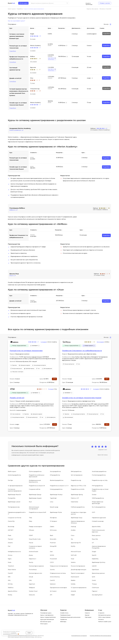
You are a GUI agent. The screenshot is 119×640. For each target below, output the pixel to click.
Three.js (94, 584)
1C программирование (15, 485)
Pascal (31, 542)
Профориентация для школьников (70, 617)
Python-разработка (35, 471)
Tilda (30, 517)
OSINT (31, 535)
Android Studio (33, 551)
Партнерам (88, 617)
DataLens (32, 595)
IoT (93, 542)
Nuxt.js (31, 562)
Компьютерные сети (35, 573)
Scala (9, 562)
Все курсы (24, 3)
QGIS (93, 577)
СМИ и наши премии (104, 617)
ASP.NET (10, 530)
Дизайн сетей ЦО (17, 398)
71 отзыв (32, 83)
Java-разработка (55, 471)
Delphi (73, 595)
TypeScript (53, 498)
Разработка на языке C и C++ (59, 485)
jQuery (31, 555)
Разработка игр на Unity (99, 480)
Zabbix (52, 526)
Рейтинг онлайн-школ (104, 621)
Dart (51, 551)
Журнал (87, 615)
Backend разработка (56, 480)
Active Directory (55, 577)
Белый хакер (54, 507)
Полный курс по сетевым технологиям (26, 351)
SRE (9, 577)
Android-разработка (14, 475)
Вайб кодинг (12, 471)
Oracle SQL (11, 521)
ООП (93, 512)
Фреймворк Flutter (56, 512)
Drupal (94, 551)
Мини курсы (43, 623)
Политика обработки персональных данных (100, 635)
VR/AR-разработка (98, 498)
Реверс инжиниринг (35, 526)
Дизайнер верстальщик (78, 569)
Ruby (30, 521)
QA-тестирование (76, 475)
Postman (53, 542)
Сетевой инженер (98, 521)
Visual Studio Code (35, 539)
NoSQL (10, 595)
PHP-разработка (97, 485)
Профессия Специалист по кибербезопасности (82, 351)
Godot (94, 580)
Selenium (53, 584)
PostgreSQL (11, 498)
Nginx (9, 559)
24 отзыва (32, 94)
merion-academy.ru (15, 130)
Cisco (72, 535)
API (51, 595)
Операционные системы (58, 573)
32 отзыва (32, 39)
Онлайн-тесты (64, 613)
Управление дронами (99, 517)
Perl (9, 546)
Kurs (11, 3)
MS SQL (10, 584)
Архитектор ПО (76, 542)
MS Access (53, 530)
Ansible (73, 530)
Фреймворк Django (35, 494)
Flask (9, 535)
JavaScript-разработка (99, 471)
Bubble (73, 580)
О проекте (101, 613)
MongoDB (53, 546)
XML (9, 580)
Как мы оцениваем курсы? (16, 21)
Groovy (10, 555)
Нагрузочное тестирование (59, 566)
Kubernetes (74, 501)
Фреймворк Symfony (98, 562)
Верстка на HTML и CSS (78, 485)
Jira (72, 539)
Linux (51, 501)
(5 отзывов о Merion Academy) (100, 130)
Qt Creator (53, 591)
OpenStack (95, 569)
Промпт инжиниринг (77, 573)
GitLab (31, 577)
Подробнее (12, 51)
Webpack (32, 587)
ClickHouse (95, 587)
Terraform (11, 566)
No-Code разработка (98, 507)
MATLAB (73, 555)
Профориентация (65, 615)
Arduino (10, 542)
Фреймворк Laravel (14, 501)
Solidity (73, 584)
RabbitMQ (95, 559)
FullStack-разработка (78, 507)
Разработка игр (76, 480)
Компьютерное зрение (36, 566)
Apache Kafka (96, 526)
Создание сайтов (34, 489)
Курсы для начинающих (47, 619)
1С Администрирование (78, 587)
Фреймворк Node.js (56, 494)
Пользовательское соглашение (79, 635)
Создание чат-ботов (14, 517)
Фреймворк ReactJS (14, 494)
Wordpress (53, 517)
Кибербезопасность (14, 551)
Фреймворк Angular (35, 498)
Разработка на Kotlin (77, 489)
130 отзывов (33, 61)
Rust (30, 501)
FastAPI (10, 573)
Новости (87, 613)
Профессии (63, 619)
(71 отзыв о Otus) (99, 275)
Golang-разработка (56, 489)
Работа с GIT (75, 498)
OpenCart (32, 584)
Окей (29, 632)
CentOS (52, 580)
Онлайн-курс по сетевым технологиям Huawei (81, 398)
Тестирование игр (14, 507)
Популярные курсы (45, 613)
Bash (51, 535)
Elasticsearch (75, 577)
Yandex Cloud (33, 591)
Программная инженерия (58, 587)
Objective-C (32, 559)
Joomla (52, 569)
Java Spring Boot (97, 595)
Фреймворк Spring (77, 494)
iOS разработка (55, 475)
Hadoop (73, 526)
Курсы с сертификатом (46, 615)
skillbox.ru (12, 210)
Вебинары (63, 621)
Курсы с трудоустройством (48, 617)
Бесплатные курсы (45, 621)
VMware (31, 530)
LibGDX (94, 566)
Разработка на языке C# (37, 485)
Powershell (53, 559)
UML (30, 580)
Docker (94, 494)
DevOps (10, 480)
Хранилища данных (98, 573)
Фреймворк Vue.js (76, 517)
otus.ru (11, 275)
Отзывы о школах (105, 3)
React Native (12, 569)
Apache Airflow (12, 591)
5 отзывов (32, 50)
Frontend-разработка (99, 475)
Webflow (10, 587)
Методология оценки (104, 615)
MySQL (73, 546)
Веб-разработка (76, 471)
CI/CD (52, 562)
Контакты (101, 619)
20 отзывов (33, 72)
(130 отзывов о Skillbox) (100, 209)
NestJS (94, 555)
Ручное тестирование (78, 566)
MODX (52, 555)
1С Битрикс (53, 521)
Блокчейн (53, 539)
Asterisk (73, 591)
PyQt (72, 559)
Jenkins (73, 562)
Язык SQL (95, 539)
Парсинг (94, 591)
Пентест (10, 539)
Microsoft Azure (76, 551)
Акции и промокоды (89, 3)
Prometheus (33, 569)
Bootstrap (11, 526)
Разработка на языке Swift (37, 512)
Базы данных (96, 535)
